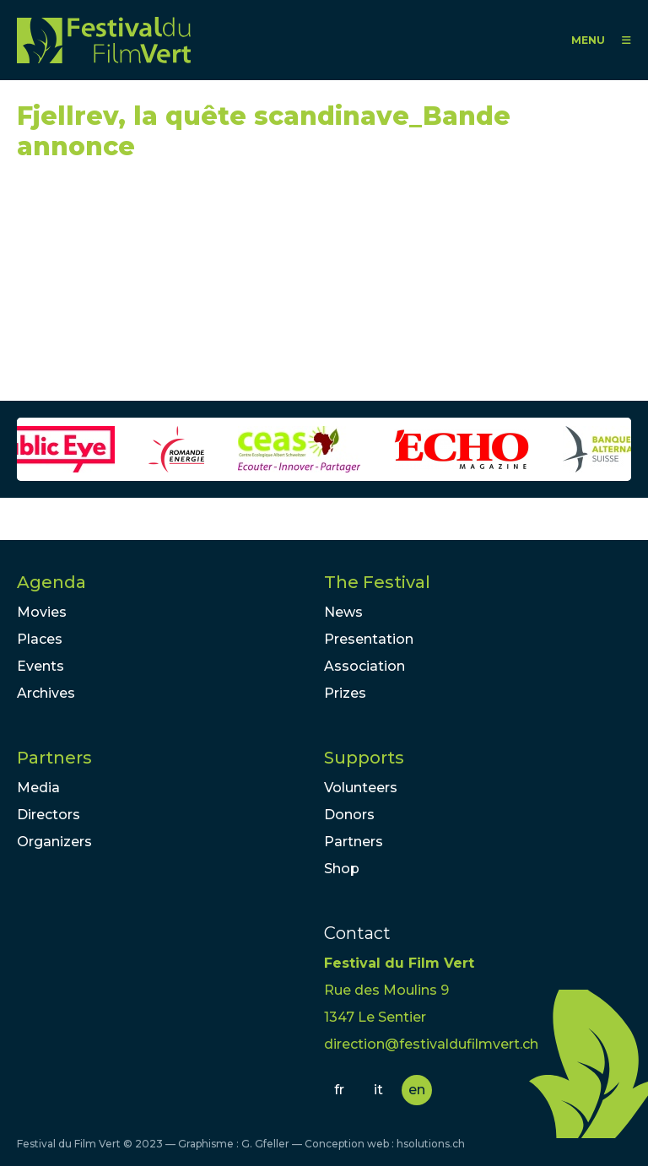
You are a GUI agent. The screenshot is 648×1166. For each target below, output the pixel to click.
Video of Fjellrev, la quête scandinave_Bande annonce (169, 288)
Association (364, 666)
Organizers (54, 842)
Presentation (368, 639)
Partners (54, 758)
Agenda (51, 582)
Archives (46, 693)
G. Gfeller (265, 1143)
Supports (364, 758)
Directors (48, 815)
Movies (42, 612)
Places (39, 639)
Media (38, 788)
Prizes (345, 693)
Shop (341, 869)
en (416, 1090)
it (378, 1090)
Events (40, 666)
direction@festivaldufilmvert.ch (431, 1044)
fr (339, 1090)
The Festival (377, 582)
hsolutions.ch (431, 1143)
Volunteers (360, 788)
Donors (349, 815)
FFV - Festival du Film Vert (104, 40)
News (343, 612)
